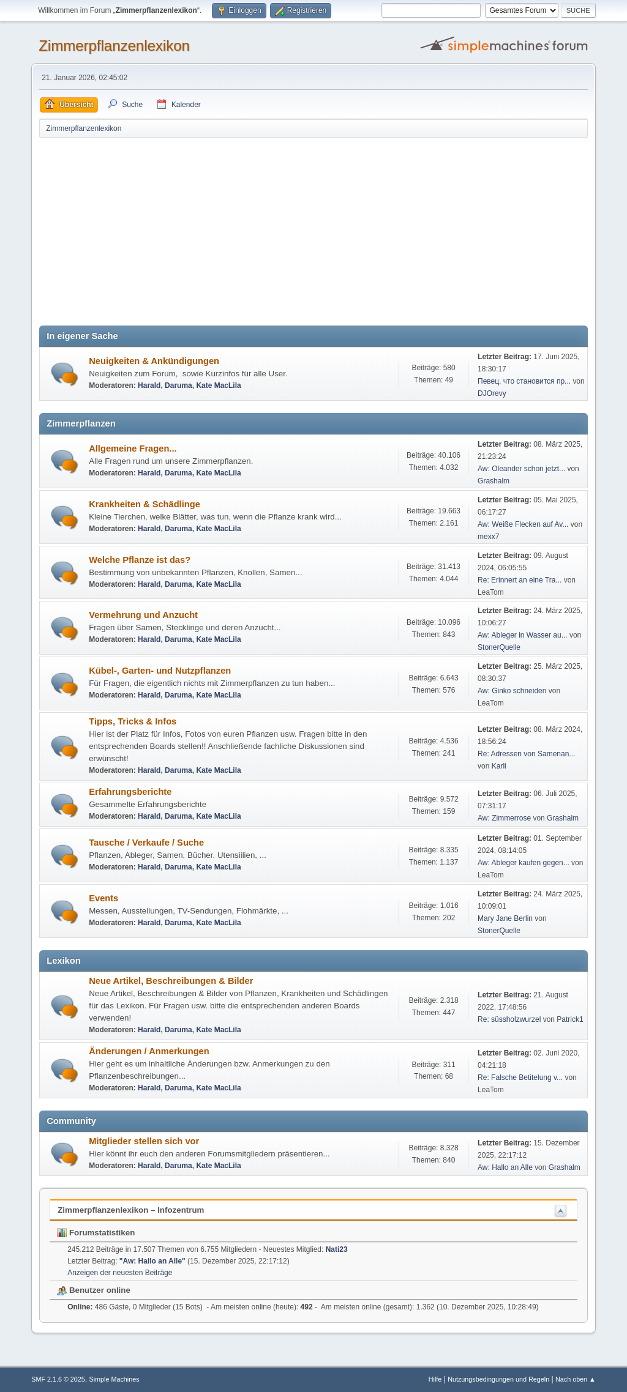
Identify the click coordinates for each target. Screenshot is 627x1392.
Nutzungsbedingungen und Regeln (498, 1379)
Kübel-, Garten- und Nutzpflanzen (160, 671)
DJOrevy (492, 393)
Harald (149, 385)
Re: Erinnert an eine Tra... (519, 580)
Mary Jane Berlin (505, 918)
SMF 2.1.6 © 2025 (58, 1379)
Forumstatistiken (96, 1232)
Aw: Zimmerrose (504, 818)
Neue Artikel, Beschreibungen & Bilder (171, 981)
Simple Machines (114, 1379)
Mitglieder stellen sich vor (144, 1141)
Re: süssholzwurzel (509, 1019)
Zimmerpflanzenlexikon (114, 45)
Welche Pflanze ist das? (139, 560)
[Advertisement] (313, 230)
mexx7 (488, 536)
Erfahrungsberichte (130, 792)
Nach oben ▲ (575, 1379)
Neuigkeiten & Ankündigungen (154, 361)
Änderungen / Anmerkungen (149, 1051)
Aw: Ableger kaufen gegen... (523, 862)
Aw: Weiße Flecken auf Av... (523, 524)
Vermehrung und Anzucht (143, 615)
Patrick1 (570, 1019)
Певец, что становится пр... (524, 381)
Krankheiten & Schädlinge (144, 504)
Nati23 (337, 1249)
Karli (499, 766)
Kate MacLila (218, 385)
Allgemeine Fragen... (132, 448)
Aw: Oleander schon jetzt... (521, 468)
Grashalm (493, 481)
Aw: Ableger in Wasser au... (523, 635)
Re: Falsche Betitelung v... (520, 1077)
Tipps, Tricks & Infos (132, 721)
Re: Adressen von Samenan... (526, 754)
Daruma (178, 385)
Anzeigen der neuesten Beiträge (119, 1272)
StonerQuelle (499, 647)
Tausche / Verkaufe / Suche (146, 842)
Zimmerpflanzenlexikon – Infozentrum (131, 1210)
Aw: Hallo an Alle (505, 1167)
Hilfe (435, 1379)
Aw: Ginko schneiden (512, 691)
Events (103, 898)
